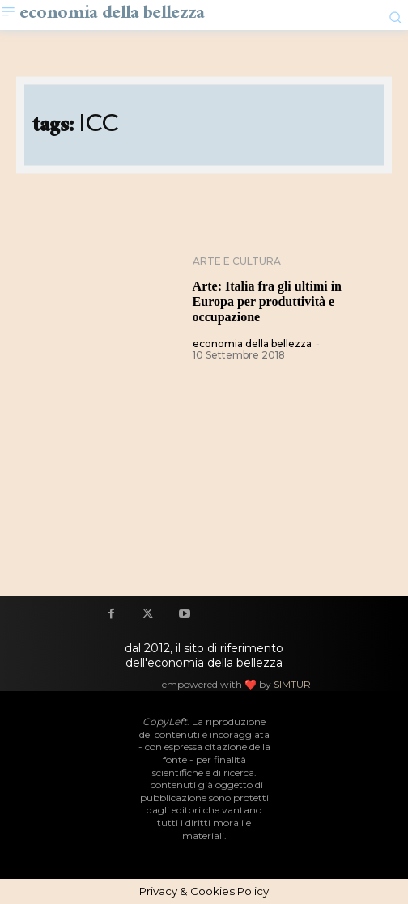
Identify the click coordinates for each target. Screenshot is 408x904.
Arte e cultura (237, 261)
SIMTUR (292, 684)
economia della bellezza (252, 343)
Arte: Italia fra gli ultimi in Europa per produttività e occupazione (267, 301)
